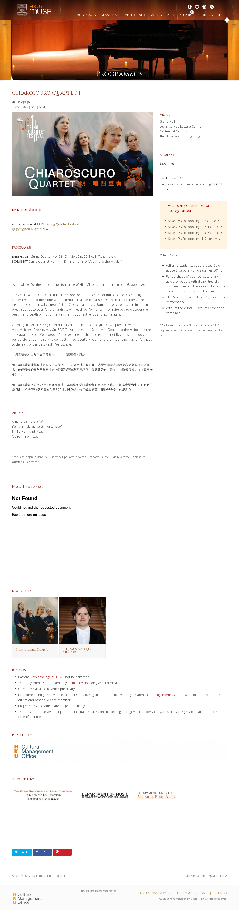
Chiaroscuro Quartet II (206, 876)
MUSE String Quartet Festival (58, 224)
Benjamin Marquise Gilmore (77, 651)
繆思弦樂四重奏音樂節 (27, 229)
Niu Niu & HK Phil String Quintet (40, 876)
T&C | (205, 893)
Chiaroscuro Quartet (32, 649)
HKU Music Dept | (155, 893)
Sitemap (221, 893)
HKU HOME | (185, 893)
